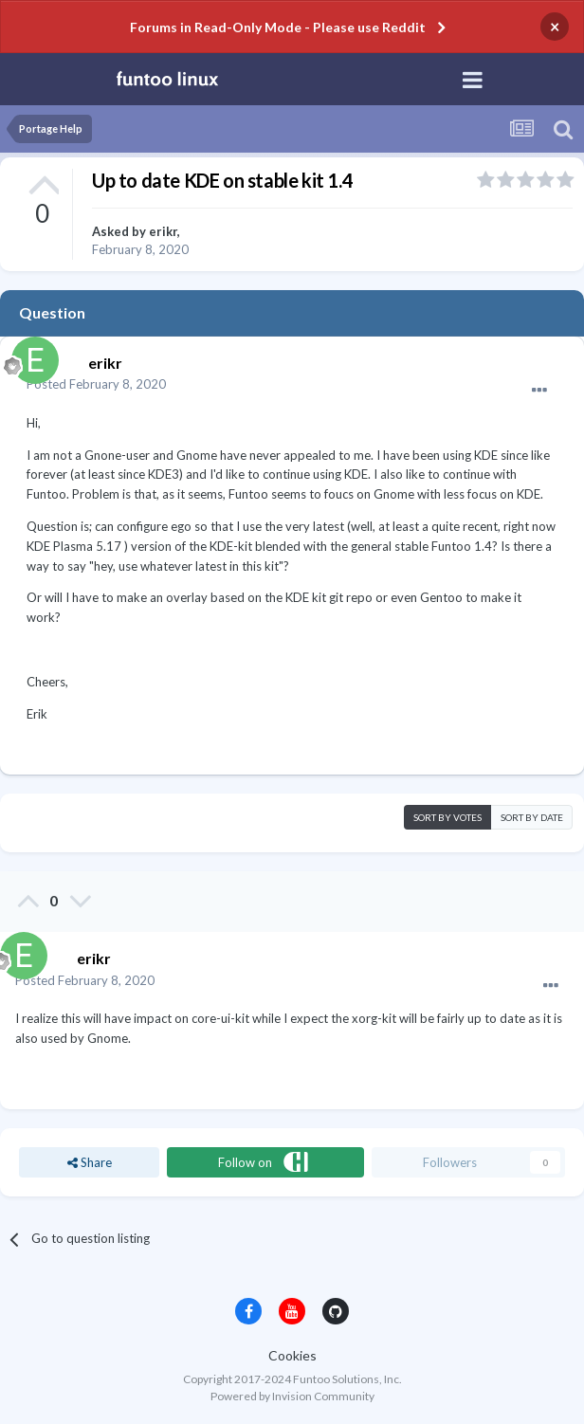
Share (89, 1162)
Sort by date (532, 817)
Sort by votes (447, 817)
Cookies (292, 1355)
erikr (163, 231)
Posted (96, 384)
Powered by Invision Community (292, 1396)
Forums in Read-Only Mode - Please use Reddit (278, 27)
